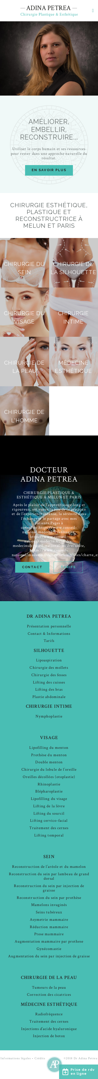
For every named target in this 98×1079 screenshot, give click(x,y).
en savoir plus (49, 170)
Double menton (49, 762)
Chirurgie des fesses (49, 674)
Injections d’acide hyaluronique (49, 1028)
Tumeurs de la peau (49, 987)
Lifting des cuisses (49, 682)
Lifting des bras (49, 689)
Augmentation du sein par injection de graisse (49, 956)
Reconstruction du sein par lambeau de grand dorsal (49, 876)
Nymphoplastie (49, 716)
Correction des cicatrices (49, 994)
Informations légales (16, 1058)
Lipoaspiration (49, 660)
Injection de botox (49, 1035)
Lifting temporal (49, 835)
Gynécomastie (49, 948)
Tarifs (68, 567)
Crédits (39, 1058)
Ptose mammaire (49, 934)
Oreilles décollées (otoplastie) (49, 776)
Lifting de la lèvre (49, 806)
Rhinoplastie (49, 784)
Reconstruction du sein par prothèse (49, 897)
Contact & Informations (49, 633)
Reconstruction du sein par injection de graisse (49, 888)
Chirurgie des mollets (49, 667)
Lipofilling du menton (48, 747)
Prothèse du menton (49, 755)
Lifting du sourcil (49, 813)
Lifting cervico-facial (49, 820)
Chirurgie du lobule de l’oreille (49, 769)
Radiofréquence (49, 1014)
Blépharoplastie (49, 791)
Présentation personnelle (49, 626)
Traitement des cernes (48, 827)
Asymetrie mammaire (49, 919)
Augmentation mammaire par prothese (49, 941)
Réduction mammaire (49, 926)
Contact (32, 567)
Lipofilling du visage (49, 798)
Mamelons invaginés (49, 904)
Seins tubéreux (49, 912)
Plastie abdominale (49, 696)
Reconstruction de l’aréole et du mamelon (49, 866)
